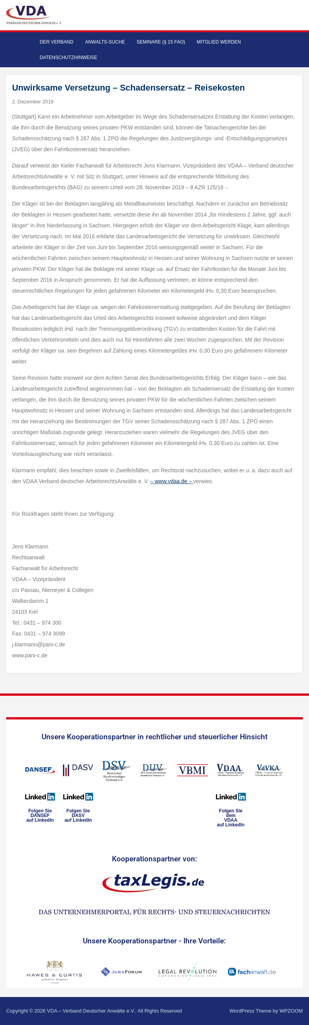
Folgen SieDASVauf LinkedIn (78, 815)
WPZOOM (291, 1011)
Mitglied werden (219, 42)
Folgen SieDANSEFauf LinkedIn (40, 815)
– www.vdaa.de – (171, 481)
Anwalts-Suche (105, 42)
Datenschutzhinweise (68, 57)
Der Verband (56, 42)
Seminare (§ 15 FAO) (161, 42)
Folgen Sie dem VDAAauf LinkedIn (230, 818)
